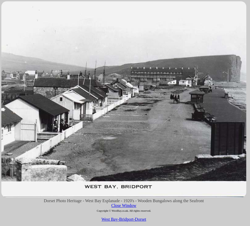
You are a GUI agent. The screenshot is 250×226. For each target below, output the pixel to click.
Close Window (124, 205)
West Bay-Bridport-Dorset (124, 219)
